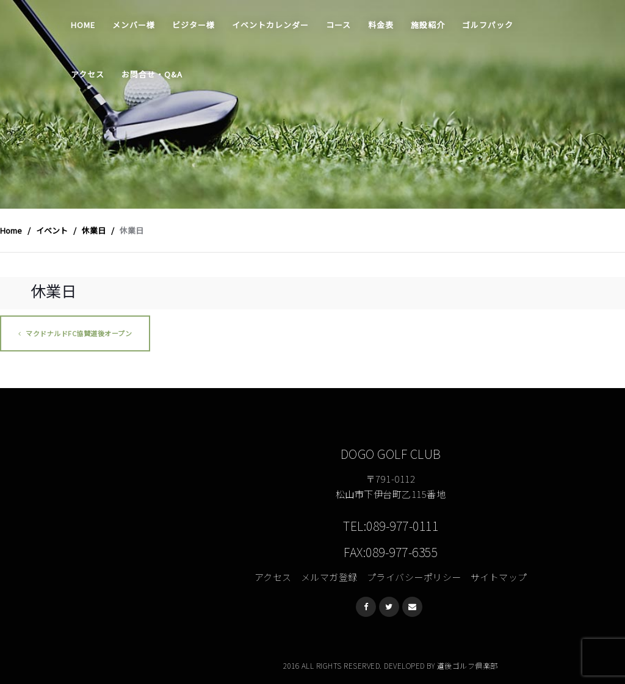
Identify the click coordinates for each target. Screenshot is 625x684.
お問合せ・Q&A (151, 74)
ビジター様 (193, 25)
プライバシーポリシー (414, 577)
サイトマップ (499, 577)
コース (338, 25)
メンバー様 (133, 25)
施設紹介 (428, 25)
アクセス (87, 74)
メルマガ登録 (329, 577)
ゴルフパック (487, 25)
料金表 (381, 25)
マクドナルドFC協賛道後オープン (75, 333)
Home (83, 25)
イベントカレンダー (270, 25)
